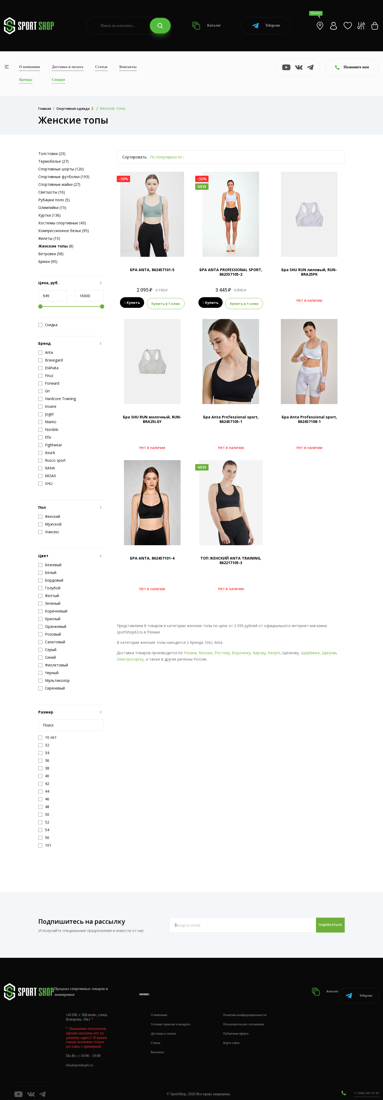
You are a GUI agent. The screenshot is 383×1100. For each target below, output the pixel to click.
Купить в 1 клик (165, 302)
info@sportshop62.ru (82, 1059)
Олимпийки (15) (52, 207)
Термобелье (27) (53, 161)
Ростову (222, 651)
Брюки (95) (47, 261)
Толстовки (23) (51, 153)
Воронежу (241, 651)
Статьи (101, 67)
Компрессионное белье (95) (63, 230)
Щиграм (329, 651)
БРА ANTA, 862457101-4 (152, 556)
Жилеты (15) (49, 238)
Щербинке (310, 651)
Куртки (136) (49, 215)
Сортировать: (134, 156)
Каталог (206, 26)
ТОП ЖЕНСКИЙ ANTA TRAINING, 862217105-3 (230, 559)
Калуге (274, 651)
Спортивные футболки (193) (63, 176)
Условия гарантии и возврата (174, 1018)
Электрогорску (130, 657)
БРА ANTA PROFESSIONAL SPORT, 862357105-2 (230, 272)
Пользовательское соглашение (254, 1018)
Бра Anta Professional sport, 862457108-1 (309, 418)
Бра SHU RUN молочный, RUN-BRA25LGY (152, 418)
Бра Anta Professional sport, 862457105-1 (231, 418)
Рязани (190, 651)
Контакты (127, 67)
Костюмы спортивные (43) (62, 222)
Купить (132, 302)
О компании (29, 67)
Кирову (259, 651)
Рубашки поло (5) (54, 199)
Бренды (25, 80)
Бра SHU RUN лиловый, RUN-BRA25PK (309, 272)
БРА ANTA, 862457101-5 (152, 269)
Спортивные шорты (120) (61, 168)
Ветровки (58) (51, 253)
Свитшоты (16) (51, 192)
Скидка (47, 325)
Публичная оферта (245, 1027)
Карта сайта (239, 1036)
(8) (55, 246)
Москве (206, 651)
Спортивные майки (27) (59, 184)
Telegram (266, 25)
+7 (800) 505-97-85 (364, 1087)
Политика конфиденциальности (255, 1008)
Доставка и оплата (67, 67)
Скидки (58, 80)
